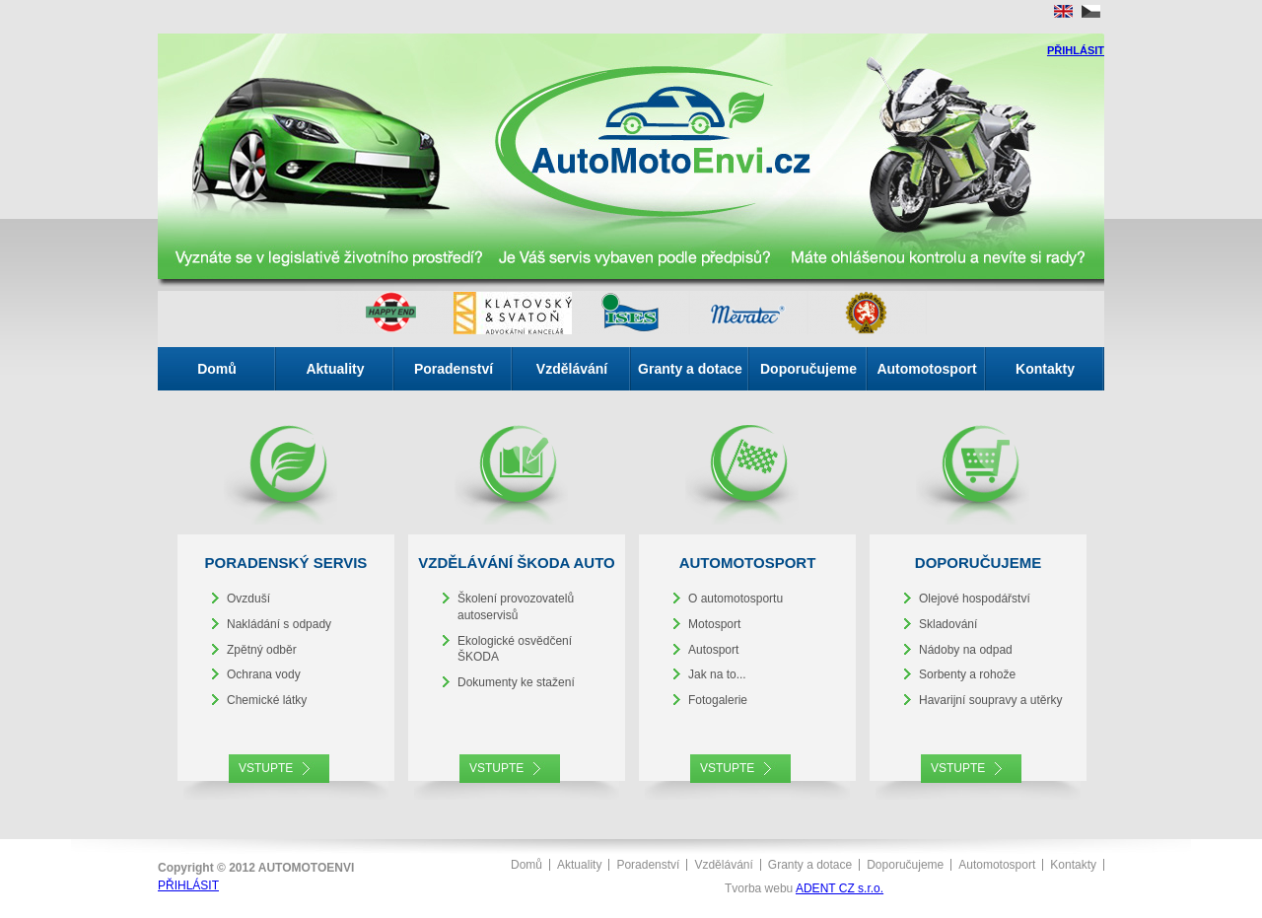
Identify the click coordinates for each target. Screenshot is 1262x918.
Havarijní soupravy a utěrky (990, 700)
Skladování (948, 624)
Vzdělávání (571, 369)
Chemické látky (267, 700)
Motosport (714, 624)
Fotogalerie (717, 700)
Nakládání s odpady (279, 624)
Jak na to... (717, 674)
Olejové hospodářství (974, 598)
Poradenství (453, 369)
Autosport (713, 650)
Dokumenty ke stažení (516, 682)
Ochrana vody (264, 674)
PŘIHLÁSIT (1075, 50)
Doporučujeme (808, 369)
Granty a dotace (690, 369)
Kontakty (1045, 369)
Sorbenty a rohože (967, 674)
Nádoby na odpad (966, 650)
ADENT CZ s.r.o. (839, 888)
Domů (217, 369)
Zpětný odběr (262, 650)
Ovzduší (248, 598)
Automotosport (926, 369)
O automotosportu (735, 598)
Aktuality (335, 369)
